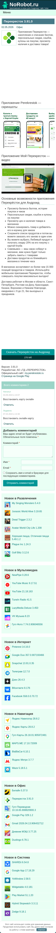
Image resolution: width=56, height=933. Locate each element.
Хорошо (41, 930)
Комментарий (11, 443)
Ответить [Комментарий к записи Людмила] (9, 424)
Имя (6, 462)
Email (7, 468)
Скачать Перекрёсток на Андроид (28, 355)
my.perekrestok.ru (34, 373)
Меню (7, 12)
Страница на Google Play (15, 376)
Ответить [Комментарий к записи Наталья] (9, 405)
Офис (19, 27)
